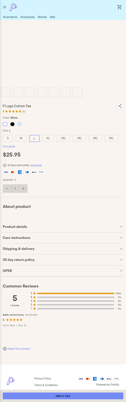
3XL (79, 138)
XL (48, 138)
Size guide (9, 146)
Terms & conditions (46, 385)
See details (36, 165)
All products (10, 17)
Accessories (27, 17)
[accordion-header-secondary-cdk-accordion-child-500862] (63, 270)
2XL (63, 138)
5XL (111, 138)
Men (52, 17)
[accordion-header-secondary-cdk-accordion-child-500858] (63, 259)
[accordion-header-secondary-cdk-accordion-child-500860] (63, 237)
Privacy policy (42, 378)
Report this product (18, 348)
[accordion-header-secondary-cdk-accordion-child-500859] (63, 226)
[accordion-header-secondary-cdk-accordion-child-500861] (63, 248)
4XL (95, 138)
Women (42, 17)
